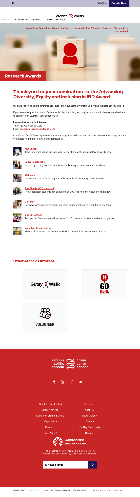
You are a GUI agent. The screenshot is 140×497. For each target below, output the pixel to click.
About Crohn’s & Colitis (50, 404)
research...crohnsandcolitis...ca (37, 129)
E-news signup (54, 464)
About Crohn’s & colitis (38, 28)
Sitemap (89, 433)
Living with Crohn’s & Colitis (85, 28)
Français (102, 3)
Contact (36, 20)
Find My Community (55, 20)
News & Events (22, 20)
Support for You (60, 28)
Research (107, 28)
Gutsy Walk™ (50, 433)
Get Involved (121, 31)
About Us (5, 20)
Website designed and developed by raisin (109, 490)
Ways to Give (121, 28)
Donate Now (119, 3)
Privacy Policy (47, 490)
